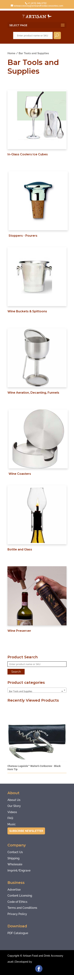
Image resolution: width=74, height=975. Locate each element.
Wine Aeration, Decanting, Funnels (33, 392)
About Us (13, 800)
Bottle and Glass (19, 549)
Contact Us (15, 852)
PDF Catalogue (17, 933)
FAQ (10, 818)
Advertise (14, 889)
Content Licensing (19, 895)
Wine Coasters (20, 473)
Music (11, 824)
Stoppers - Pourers (23, 235)
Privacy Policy (17, 914)
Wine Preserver (19, 630)
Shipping (13, 858)
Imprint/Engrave (18, 870)
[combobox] (37, 690)
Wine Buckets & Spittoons (27, 311)
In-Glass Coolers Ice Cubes (27, 154)
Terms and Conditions (22, 908)
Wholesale (14, 864)
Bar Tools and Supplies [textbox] (36, 691)
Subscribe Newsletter (26, 831)
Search (57, 35)
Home (11, 53)
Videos (12, 812)
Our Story (14, 806)
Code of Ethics (17, 902)
